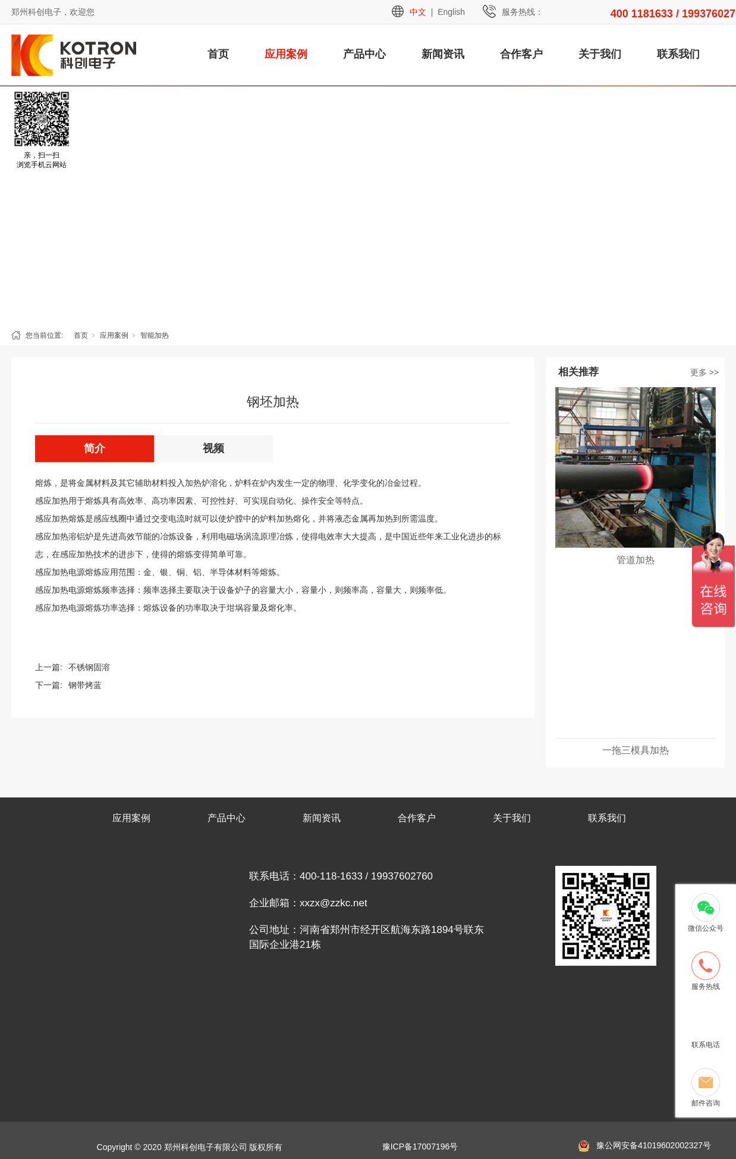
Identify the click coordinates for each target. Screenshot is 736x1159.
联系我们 (678, 54)
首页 (218, 54)
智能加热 (154, 335)
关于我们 (599, 54)
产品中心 (364, 54)
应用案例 (286, 54)
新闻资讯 (443, 54)
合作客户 (521, 54)
